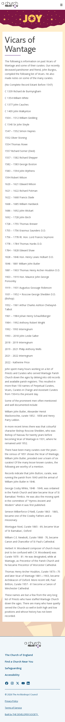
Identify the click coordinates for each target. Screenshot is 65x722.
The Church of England (19, 655)
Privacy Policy (11, 701)
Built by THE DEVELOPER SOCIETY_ (22, 714)
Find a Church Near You (19, 661)
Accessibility (12, 674)
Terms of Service (13, 707)
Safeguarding (13, 668)
